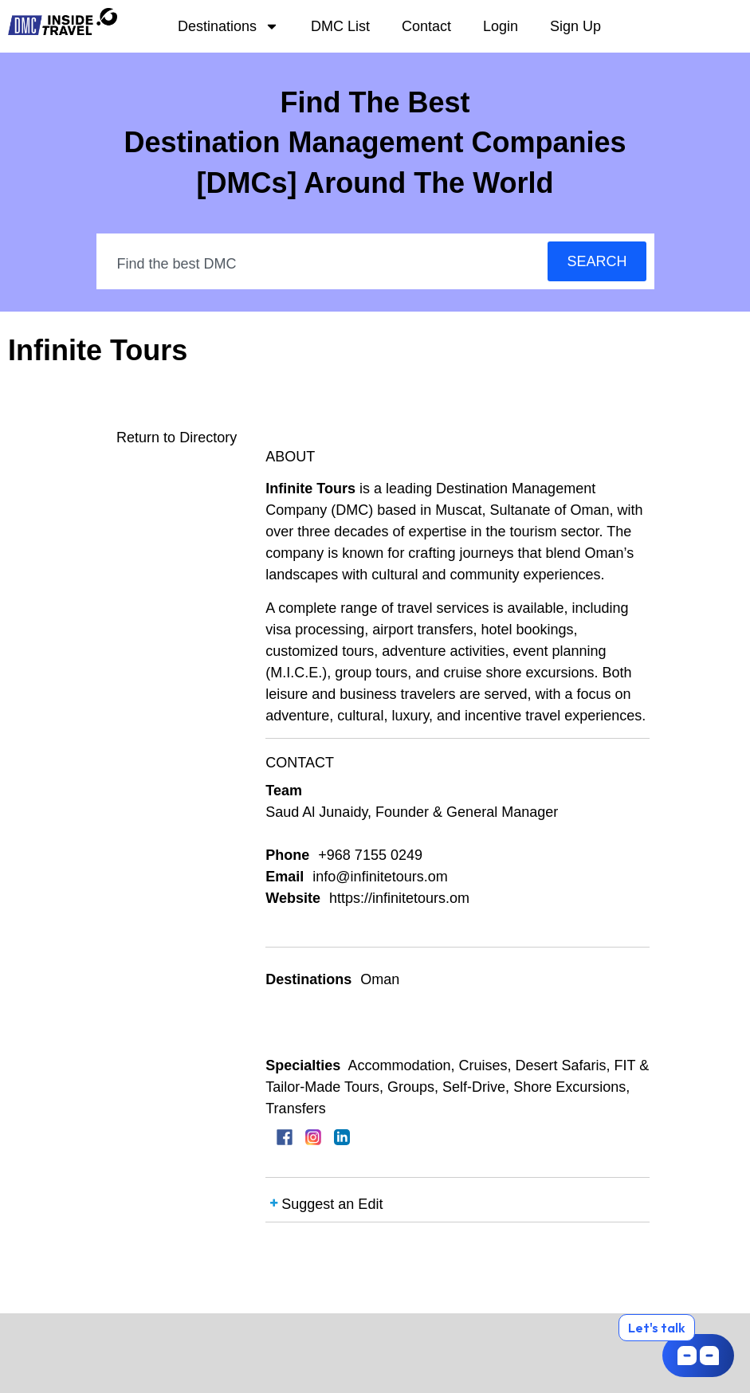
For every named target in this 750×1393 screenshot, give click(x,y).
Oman (379, 979)
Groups (410, 1087)
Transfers (295, 1108)
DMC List (340, 26)
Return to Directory (176, 437)
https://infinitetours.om (399, 898)
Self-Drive (473, 1087)
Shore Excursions (569, 1087)
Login (500, 26)
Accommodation (399, 1065)
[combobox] (323, 263)
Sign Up (575, 26)
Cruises (482, 1065)
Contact (426, 26)
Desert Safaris (560, 1065)
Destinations (228, 26)
